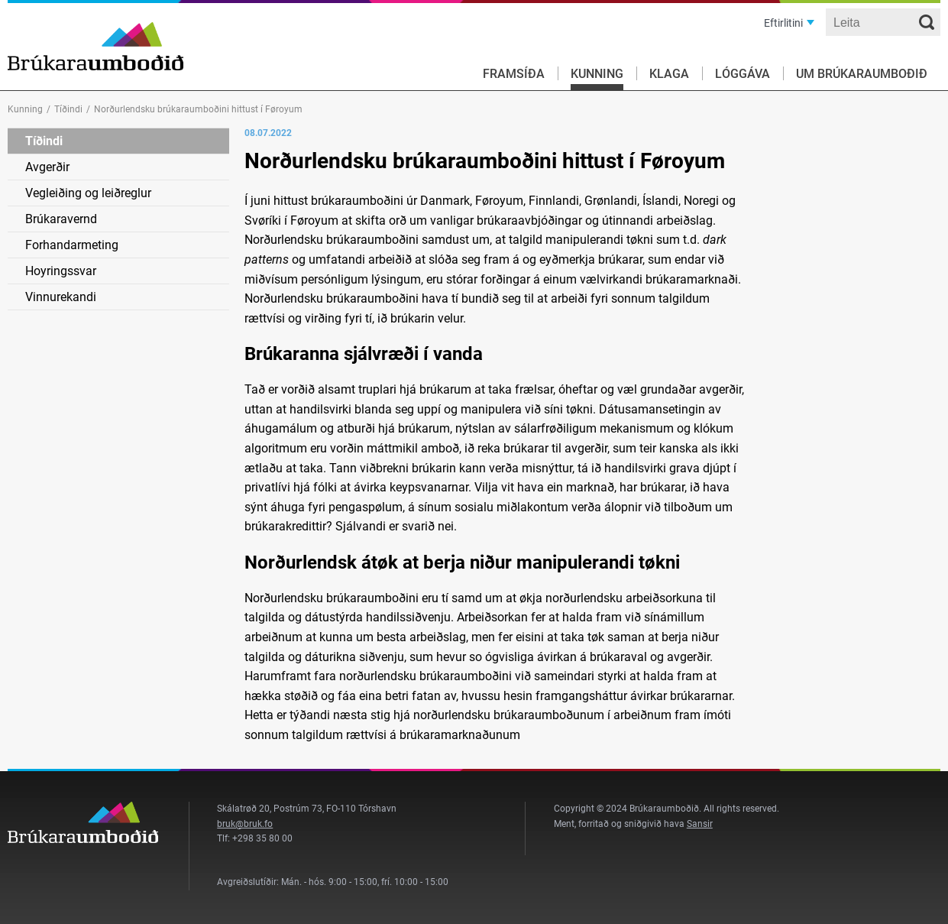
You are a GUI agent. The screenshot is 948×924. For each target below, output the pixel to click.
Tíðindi (68, 109)
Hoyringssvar (60, 271)
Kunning (597, 73)
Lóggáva (742, 73)
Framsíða (514, 73)
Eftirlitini (783, 23)
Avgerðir (47, 167)
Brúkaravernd (61, 219)
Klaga (669, 73)
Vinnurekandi (60, 297)
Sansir (700, 824)
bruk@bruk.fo (245, 824)
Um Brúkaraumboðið (861, 73)
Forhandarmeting (71, 245)
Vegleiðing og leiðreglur (88, 193)
